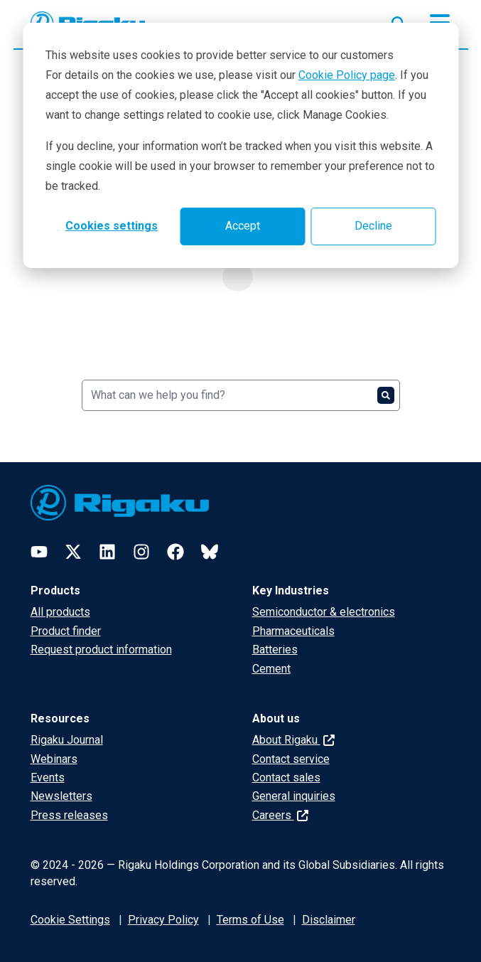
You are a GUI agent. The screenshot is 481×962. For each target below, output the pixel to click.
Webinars (54, 759)
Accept (242, 226)
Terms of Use (250, 919)
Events (48, 777)
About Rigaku (293, 740)
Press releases (69, 815)
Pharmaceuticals (293, 631)
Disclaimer (328, 919)
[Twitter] (73, 551)
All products (60, 612)
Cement (271, 668)
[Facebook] (175, 551)
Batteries (275, 649)
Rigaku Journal (67, 740)
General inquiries (293, 796)
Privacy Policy (163, 919)
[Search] (241, 395)
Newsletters (61, 796)
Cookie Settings (70, 919)
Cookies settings (111, 226)
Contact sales (286, 777)
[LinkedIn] (107, 551)
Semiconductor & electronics (323, 612)
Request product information (101, 649)
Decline (373, 226)
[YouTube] (39, 551)
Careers (280, 815)
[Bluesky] (209, 551)
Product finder (66, 631)
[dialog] (240, 145)
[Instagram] (141, 551)
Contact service (291, 759)
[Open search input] (398, 21)
